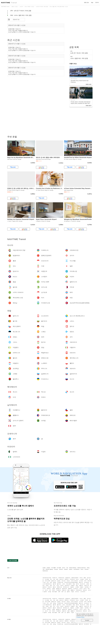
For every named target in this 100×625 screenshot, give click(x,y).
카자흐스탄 (72, 579)
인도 (51, 579)
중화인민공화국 (74, 577)
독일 (74, 583)
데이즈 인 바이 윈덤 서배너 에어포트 (48, 157)
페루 (59, 591)
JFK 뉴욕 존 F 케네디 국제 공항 (20, 10)
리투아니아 (86, 585)
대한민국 (67, 579)
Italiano (70, 569)
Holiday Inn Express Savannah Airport (20, 219)
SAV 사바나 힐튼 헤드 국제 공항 (21, 15)
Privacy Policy (80, 617)
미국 (50, 590)
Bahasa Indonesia (82, 567)
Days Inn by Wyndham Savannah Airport (21, 157)
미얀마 (86, 579)
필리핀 (58, 580)
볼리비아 (64, 590)
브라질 (49, 591)
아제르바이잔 (61, 577)
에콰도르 (85, 590)
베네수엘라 (54, 591)
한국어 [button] (97, 2)
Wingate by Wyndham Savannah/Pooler (78, 219)
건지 (54, 585)
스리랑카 (82, 579)
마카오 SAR (47, 580)
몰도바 (54, 587)
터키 (48, 582)
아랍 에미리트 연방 (47, 577)
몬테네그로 (59, 587)
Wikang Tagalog (49, 569)
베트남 (54, 582)
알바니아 (81, 582)
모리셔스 (77, 591)
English (48, 567)
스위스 (63, 583)
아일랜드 (73, 585)
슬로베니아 (58, 588)
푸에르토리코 (79, 590)
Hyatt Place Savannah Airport (46, 219)
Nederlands (45, 570)
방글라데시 (67, 577)
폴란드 (81, 587)
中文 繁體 (53, 567)
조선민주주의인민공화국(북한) (71, 582)
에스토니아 (82, 583)
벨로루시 (70, 588)
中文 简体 (59, 567)
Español (66, 569)
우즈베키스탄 (60, 582)
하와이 (53, 590)
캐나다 (85, 588)
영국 (51, 585)
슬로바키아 (64, 588)
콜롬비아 (73, 590)
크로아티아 (67, 585)
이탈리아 (81, 585)
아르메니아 (54, 577)
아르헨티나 (58, 590)
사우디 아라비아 (74, 580)
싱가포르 (81, 580)
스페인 (87, 583)
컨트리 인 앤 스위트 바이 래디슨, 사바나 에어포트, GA (25, 188)
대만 (51, 582)
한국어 (63, 567)
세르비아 (49, 588)
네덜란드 (72, 587)
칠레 (68, 590)
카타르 (68, 580)
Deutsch (61, 569)
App (92, 2)
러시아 (81, 588)
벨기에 (54, 583)
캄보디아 (61, 579)
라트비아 (50, 587)
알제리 (68, 591)
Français (56, 569)
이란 (54, 579)
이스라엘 (47, 579)
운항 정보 (86, 2)
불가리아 (59, 583)
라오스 (77, 579)
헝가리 (62, 585)
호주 (62, 591)
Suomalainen (77, 569)
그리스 (57, 585)
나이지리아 (82, 591)
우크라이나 (75, 588)
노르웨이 (77, 587)
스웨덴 (53, 588)
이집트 (72, 591)
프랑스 (47, 585)
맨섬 (77, 585)
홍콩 (85, 577)
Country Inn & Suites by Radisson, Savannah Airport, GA (56, 188)
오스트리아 (86, 582)
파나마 (46, 590)
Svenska (86, 569)
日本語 (44, 567)
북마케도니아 (66, 587)
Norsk (82, 569)
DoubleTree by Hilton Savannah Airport (78, 157)
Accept (87, 620)
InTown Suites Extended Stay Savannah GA (79, 188)
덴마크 (77, 583)
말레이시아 (53, 580)
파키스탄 (63, 580)
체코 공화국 (68, 583)
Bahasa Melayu (72, 567)
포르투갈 (87, 587)
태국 (85, 580)
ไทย (67, 567)
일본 (57, 579)
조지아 (81, 577)
